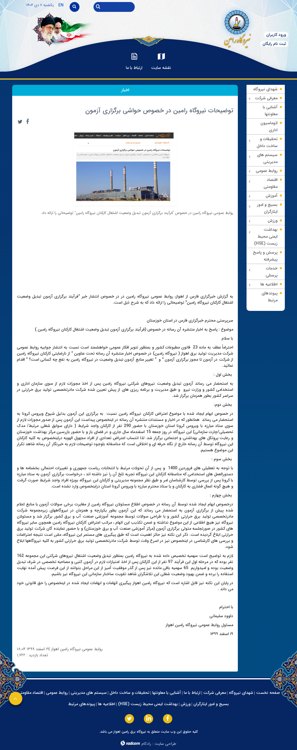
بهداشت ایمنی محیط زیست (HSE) (148, 704)
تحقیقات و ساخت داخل (129, 693)
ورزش (186, 704)
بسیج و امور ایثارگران (211, 704)
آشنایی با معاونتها (166, 693)
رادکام (146, 743)
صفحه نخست (268, 693)
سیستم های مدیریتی (89, 693)
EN (61, 5)
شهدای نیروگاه (241, 693)
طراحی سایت (165, 743)
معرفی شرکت (214, 693)
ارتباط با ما (192, 693)
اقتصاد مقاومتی (30, 693)
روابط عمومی (57, 693)
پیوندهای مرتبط (81, 704)
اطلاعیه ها (106, 704)
